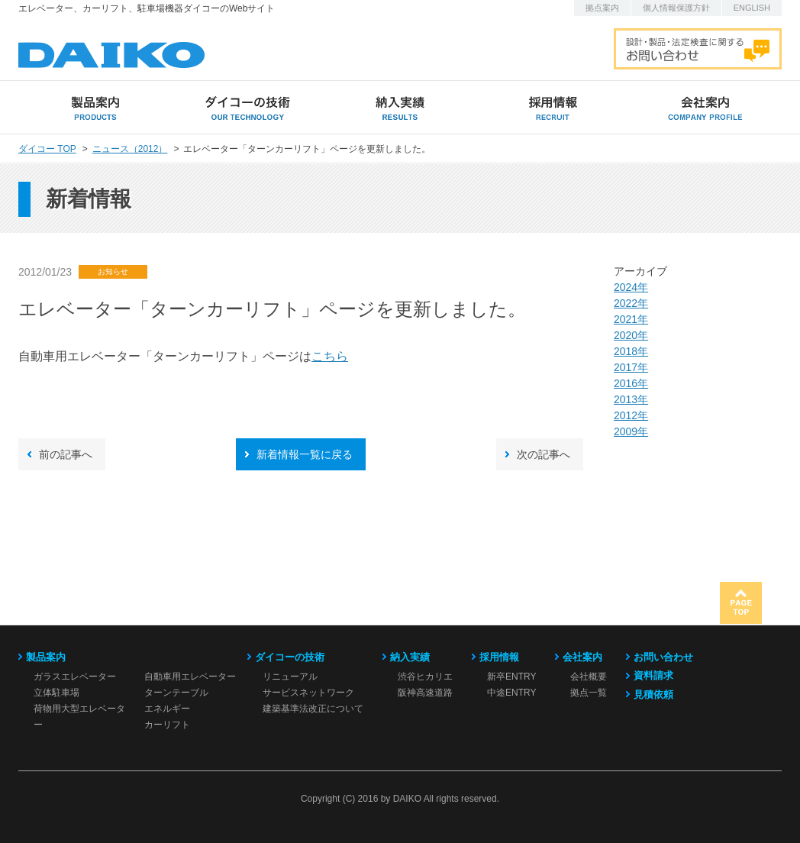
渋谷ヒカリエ (425, 676)
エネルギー (167, 708)
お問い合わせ (663, 657)
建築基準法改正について (313, 708)
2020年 (631, 335)
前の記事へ (65, 454)
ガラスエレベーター (75, 676)
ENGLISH (752, 7)
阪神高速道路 (425, 692)
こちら (329, 356)
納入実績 (410, 657)
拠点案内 (602, 7)
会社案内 (582, 657)
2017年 (631, 367)
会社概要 (588, 676)
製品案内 (46, 657)
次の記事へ (543, 454)
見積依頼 (653, 694)
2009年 (631, 431)
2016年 (631, 383)
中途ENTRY (511, 692)
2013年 (631, 399)
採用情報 (499, 657)
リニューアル (290, 676)
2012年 (631, 415)
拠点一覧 (588, 692)
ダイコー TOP (47, 149)
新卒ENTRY (511, 676)
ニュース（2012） (130, 149)
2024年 (631, 287)
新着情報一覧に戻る (304, 454)
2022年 (631, 303)
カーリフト (167, 724)
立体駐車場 (56, 692)
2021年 (631, 319)
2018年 (631, 351)
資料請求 (653, 675)
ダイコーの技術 (289, 657)
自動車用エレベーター (190, 676)
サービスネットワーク (308, 692)
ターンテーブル (176, 692)
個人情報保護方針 (676, 7)
